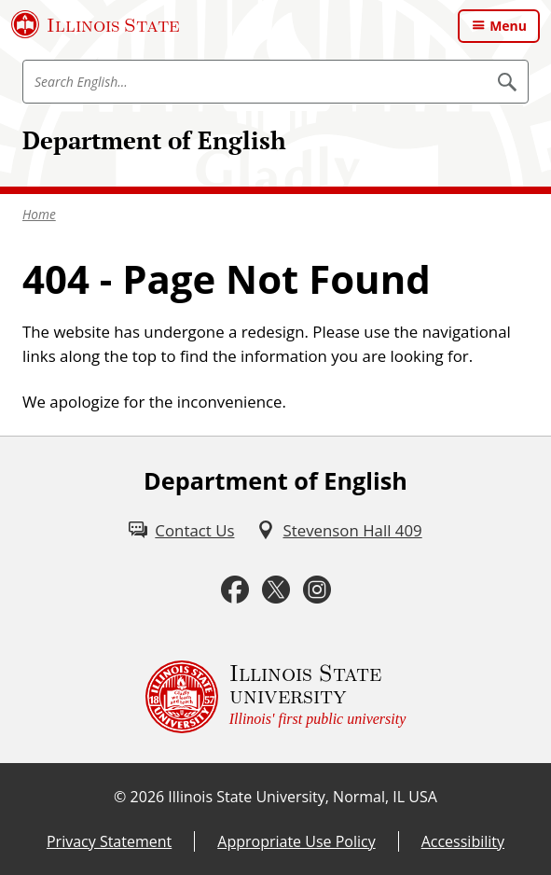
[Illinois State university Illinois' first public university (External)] (275, 696)
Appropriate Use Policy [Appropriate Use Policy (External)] (296, 841)
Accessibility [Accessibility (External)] (462, 841)
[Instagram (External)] (316, 590)
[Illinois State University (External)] (95, 24)
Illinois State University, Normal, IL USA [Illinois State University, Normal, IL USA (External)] (302, 796)
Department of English (154, 140)
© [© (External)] (120, 796)
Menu (508, 26)
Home (39, 214)
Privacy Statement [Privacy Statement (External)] (109, 841)
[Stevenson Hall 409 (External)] (338, 530)
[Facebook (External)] (234, 590)
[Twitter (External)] (275, 590)
